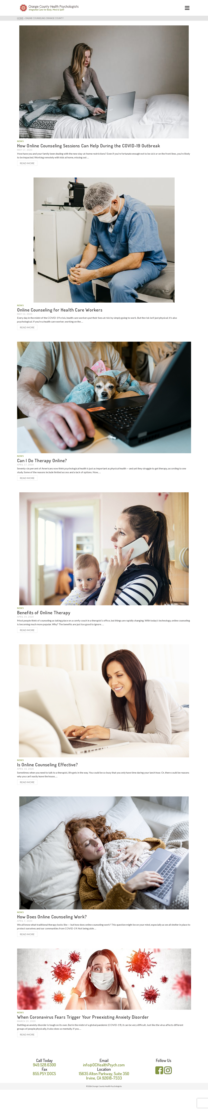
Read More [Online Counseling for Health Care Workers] (27, 327)
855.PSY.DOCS (44, 1073)
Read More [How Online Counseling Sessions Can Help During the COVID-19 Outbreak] (27, 163)
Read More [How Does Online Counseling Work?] (27, 934)
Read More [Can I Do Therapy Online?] (27, 477)
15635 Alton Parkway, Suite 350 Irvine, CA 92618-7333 (104, 1075)
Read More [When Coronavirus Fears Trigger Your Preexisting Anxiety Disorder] (27, 1034)
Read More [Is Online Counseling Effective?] (27, 782)
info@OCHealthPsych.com (104, 1064)
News (20, 141)
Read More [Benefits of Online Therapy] (27, 630)
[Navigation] (187, 8)
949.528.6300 (44, 1064)
